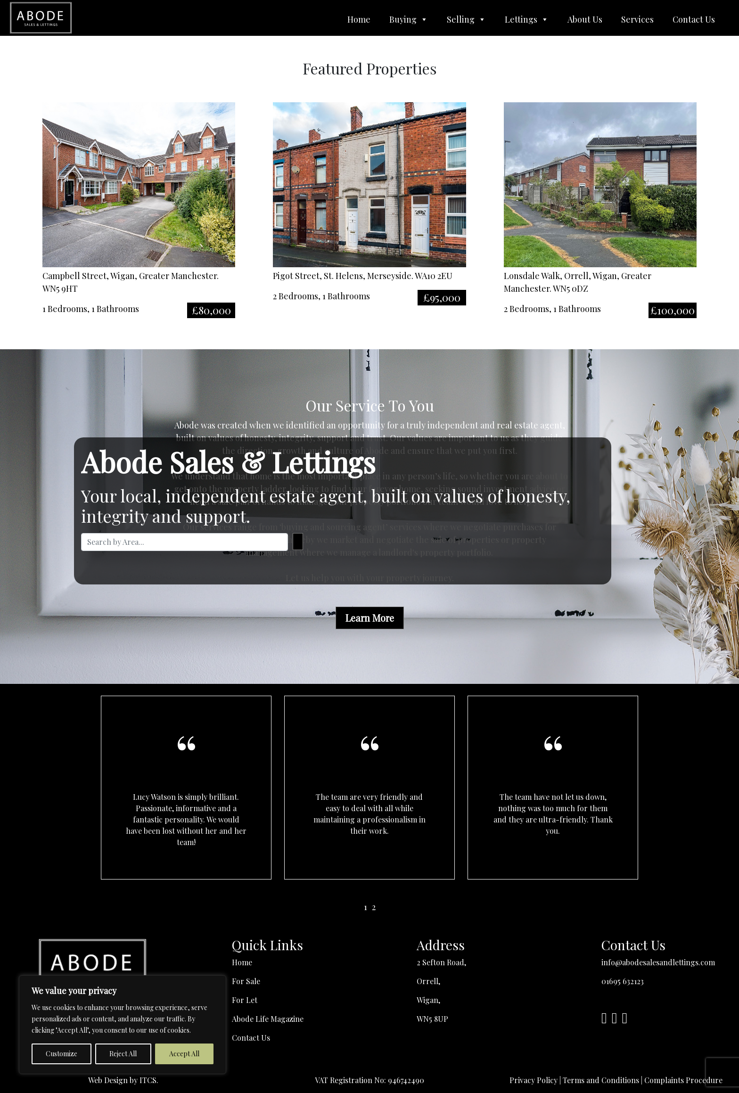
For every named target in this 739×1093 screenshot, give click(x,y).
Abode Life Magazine (268, 1019)
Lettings (527, 19)
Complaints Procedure (683, 1080)
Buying (408, 19)
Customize (61, 1053)
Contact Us (694, 19)
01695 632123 (622, 981)
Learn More (369, 617)
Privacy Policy (533, 1080)
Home (358, 19)
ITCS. (149, 1080)
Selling (466, 19)
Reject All (123, 1053)
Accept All (184, 1053)
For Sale (246, 981)
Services (637, 19)
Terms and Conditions (601, 1080)
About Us (584, 19)
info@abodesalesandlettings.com (658, 962)
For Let (244, 1000)
